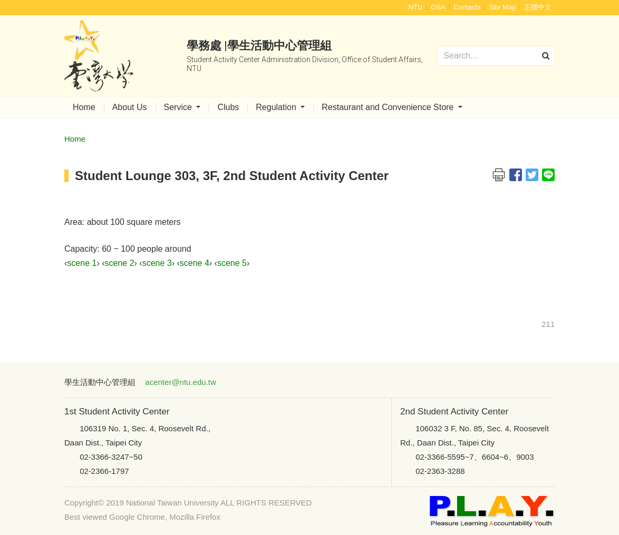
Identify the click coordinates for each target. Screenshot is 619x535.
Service (179, 107)
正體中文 (538, 7)
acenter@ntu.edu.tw (180, 382)
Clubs (228, 107)
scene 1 (81, 263)
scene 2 (119, 263)
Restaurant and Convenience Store (389, 107)
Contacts (466, 7)
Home (84, 107)
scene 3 (157, 263)
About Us (129, 107)
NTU (416, 7)
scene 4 (194, 263)
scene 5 (232, 263)
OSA (438, 7)
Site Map (502, 7)
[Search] (496, 56)
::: (400, 7)
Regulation (277, 107)
